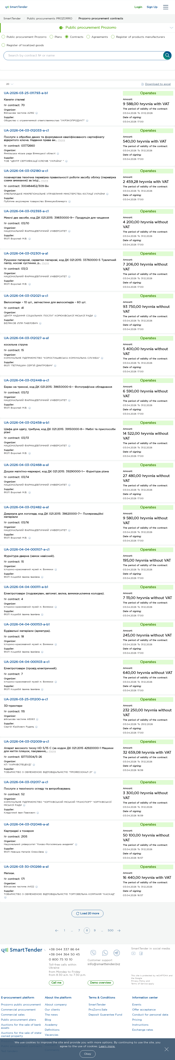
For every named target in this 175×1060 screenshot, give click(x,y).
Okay (87, 1054)
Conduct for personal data (150, 1016)
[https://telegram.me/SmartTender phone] (116, 954)
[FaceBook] (142, 955)
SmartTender (97, 1006)
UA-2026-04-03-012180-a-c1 (26, 172)
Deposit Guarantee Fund (105, 1016)
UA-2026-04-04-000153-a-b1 (27, 625)
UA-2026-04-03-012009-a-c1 (26, 743)
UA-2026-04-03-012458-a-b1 (26, 424)
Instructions (140, 1026)
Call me (56, 984)
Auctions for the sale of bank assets (21, 1028)
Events (136, 1006)
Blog (48, 1021)
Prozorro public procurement (21, 1006)
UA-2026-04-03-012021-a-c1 (26, 297)
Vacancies (51, 1036)
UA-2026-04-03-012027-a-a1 (26, 339)
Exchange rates (142, 1031)
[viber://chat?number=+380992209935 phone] (93, 954)
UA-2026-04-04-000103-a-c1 (26, 663)
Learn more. (107, 1046)
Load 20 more (87, 915)
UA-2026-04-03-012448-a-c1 (26, 381)
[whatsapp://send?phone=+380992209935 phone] (105, 954)
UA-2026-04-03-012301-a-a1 (26, 255)
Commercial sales (13, 1016)
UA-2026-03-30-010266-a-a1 (26, 868)
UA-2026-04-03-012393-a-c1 (26, 212)
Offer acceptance (144, 1011)
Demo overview (100, 984)
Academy (51, 1026)
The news (51, 1016)
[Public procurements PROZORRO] (52, 18)
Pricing (137, 1021)
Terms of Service (139, 985)
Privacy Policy (138, 982)
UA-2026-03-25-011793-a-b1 (26, 94)
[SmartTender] (15, 18)
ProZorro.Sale (98, 1011)
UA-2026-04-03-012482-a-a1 (26, 508)
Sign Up (149, 7)
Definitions (52, 1031)
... (72, 932)
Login (129, 7)
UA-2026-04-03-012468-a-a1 (26, 466)
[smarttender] (16, 7)
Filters (87, 75)
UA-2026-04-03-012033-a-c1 (26, 132)
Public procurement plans (18, 1021)
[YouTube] (134, 955)
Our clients (52, 1011)
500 (110, 932)
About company (56, 1006)
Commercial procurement (18, 1011)
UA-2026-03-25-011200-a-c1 (26, 700)
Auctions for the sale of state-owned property (21, 1036)
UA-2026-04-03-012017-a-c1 (26, 783)
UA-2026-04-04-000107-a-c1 (26, 551)
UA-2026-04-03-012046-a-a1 (26, 825)
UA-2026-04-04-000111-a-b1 (26, 588)
